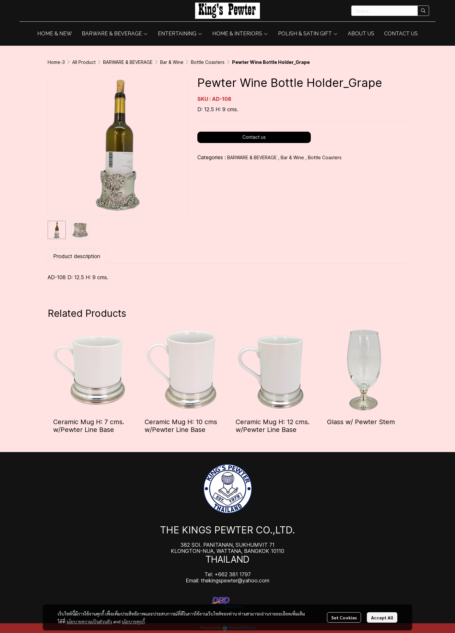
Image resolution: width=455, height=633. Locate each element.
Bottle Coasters (208, 62)
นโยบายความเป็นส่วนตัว (89, 621)
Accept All (382, 617)
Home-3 (56, 62)
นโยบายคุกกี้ (133, 621)
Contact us (254, 137)
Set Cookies (344, 617)
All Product (84, 62)
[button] (390, 11)
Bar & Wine (171, 62)
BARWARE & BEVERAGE (128, 62)
